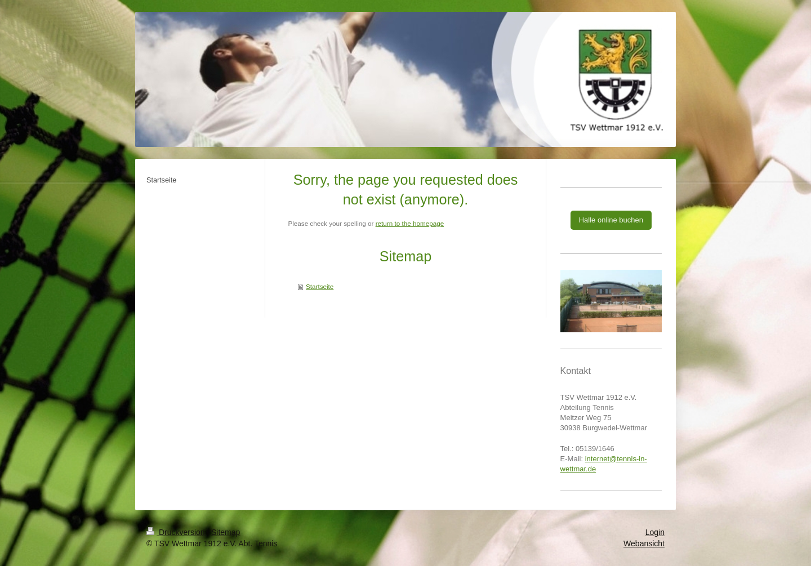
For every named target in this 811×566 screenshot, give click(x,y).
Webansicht (644, 543)
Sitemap (225, 532)
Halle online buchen (611, 220)
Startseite (319, 286)
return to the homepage (410, 223)
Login (655, 532)
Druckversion (176, 532)
